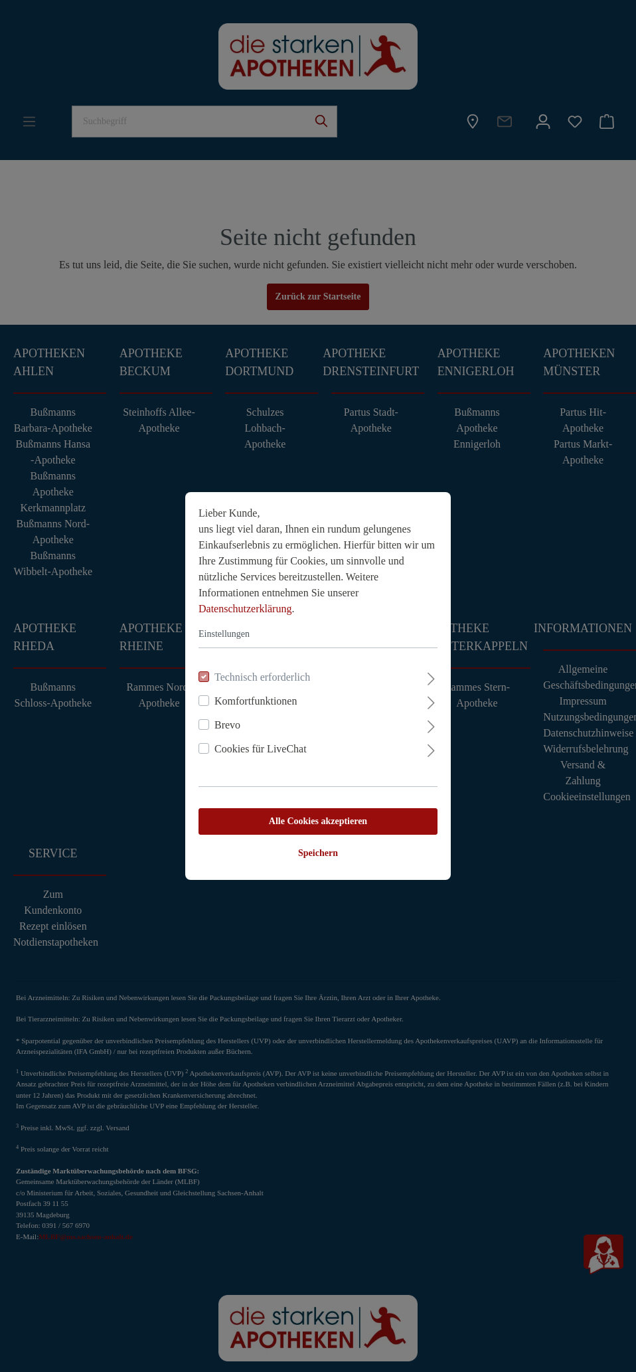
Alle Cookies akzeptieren (318, 821)
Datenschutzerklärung (245, 608)
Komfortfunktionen (255, 701)
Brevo (227, 724)
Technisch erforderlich (262, 677)
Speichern (318, 853)
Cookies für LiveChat (260, 748)
